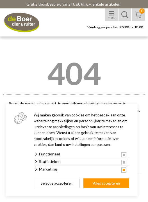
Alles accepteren (106, 183)
